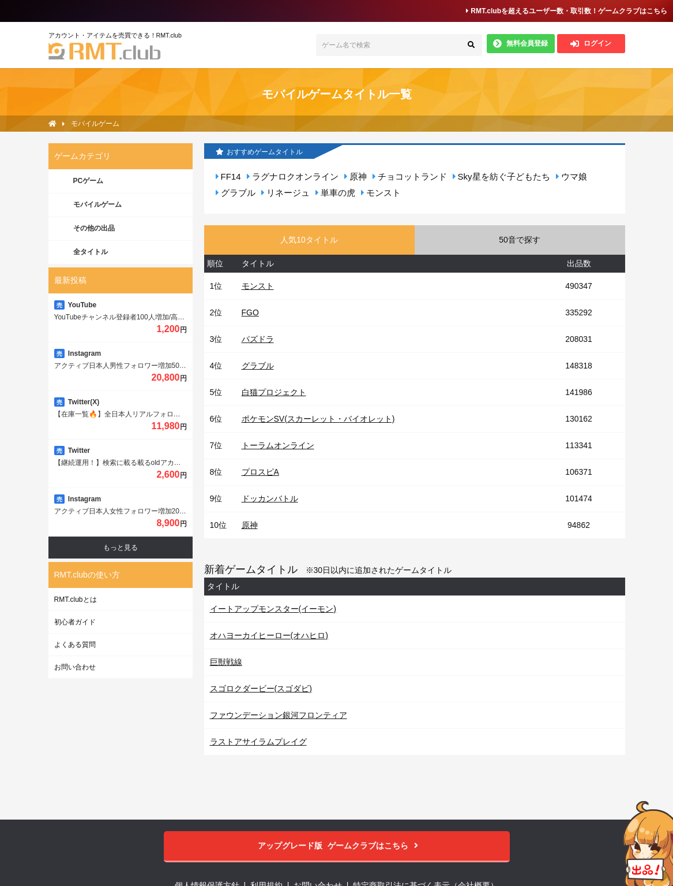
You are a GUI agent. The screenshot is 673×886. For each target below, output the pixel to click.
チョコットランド (410, 176)
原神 (355, 176)
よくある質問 (75, 645)
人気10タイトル (309, 239)
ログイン (590, 43)
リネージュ (285, 193)
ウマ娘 (571, 176)
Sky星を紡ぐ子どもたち (501, 176)
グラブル (235, 193)
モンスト (381, 193)
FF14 (228, 176)
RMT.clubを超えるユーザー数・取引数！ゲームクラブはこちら (566, 11)
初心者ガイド (75, 622)
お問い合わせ (75, 667)
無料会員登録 (520, 43)
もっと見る (120, 547)
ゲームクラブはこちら (336, 846)
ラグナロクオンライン (293, 176)
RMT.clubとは (75, 599)
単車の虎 (335, 193)
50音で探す (519, 239)
